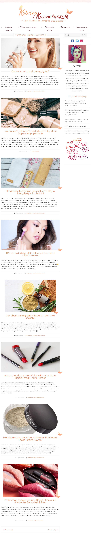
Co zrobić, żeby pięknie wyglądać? (30, 71)
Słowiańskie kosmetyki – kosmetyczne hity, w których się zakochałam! (30, 192)
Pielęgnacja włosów (49, 28)
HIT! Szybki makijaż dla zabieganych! (75, 126)
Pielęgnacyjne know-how (28, 28)
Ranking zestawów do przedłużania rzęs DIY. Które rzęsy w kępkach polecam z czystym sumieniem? (76, 112)
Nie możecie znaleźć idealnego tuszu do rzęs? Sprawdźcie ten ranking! (76, 120)
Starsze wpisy (9, 530)
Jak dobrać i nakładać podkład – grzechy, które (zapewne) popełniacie (30, 132)
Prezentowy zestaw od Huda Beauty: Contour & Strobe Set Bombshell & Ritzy (30, 501)
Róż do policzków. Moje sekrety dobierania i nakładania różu (30, 254)
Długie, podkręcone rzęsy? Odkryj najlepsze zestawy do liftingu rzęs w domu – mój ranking (75, 103)
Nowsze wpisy (52, 530)
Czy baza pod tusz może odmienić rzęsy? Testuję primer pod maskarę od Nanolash (77, 132)
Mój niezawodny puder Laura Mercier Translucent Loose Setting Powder (30, 438)
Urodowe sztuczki (8, 28)
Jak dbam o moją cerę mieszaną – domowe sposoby (30, 316)
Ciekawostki (65, 27)
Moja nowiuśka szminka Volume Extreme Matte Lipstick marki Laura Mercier (30, 376)
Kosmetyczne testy (81, 28)
